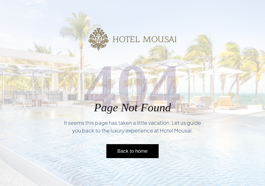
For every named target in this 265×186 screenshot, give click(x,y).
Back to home (132, 151)
